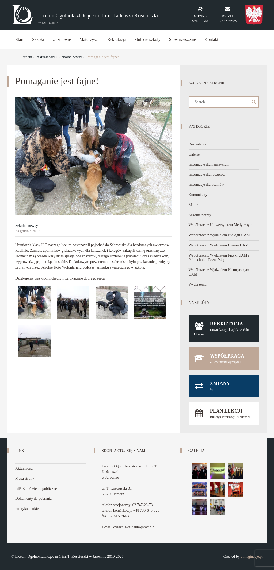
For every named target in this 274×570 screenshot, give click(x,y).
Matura (194, 205)
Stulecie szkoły (147, 39)
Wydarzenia (198, 284)
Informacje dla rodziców (207, 174)
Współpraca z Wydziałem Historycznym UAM (219, 272)
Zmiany (223, 386)
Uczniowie (61, 39)
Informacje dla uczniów (206, 185)
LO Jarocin (23, 57)
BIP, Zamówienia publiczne (36, 489)
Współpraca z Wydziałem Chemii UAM (219, 245)
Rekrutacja (116, 39)
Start (20, 39)
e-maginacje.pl (252, 557)
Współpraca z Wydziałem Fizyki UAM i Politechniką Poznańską (219, 257)
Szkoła (38, 39)
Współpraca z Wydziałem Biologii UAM (219, 235)
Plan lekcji (223, 413)
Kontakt (211, 39)
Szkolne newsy (70, 57)
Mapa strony (24, 478)
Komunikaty (198, 195)
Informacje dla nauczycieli (209, 164)
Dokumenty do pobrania (33, 499)
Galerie (194, 154)
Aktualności (46, 57)
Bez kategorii (199, 144)
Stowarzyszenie (182, 39)
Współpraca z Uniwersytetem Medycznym (221, 225)
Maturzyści (89, 39)
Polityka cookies (27, 509)
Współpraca (223, 358)
